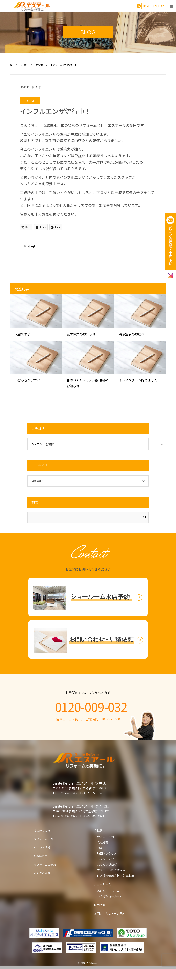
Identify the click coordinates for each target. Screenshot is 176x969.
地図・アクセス (107, 853)
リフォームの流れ (45, 865)
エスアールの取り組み (111, 870)
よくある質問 (42, 873)
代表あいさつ (105, 837)
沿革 (100, 848)
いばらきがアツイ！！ (31, 380)
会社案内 (99, 830)
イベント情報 (42, 847)
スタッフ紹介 (105, 859)
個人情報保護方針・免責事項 (115, 876)
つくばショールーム (110, 896)
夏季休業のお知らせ (81, 334)
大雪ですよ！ (24, 334)
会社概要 (102, 842)
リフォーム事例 (43, 839)
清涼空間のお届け (132, 334)
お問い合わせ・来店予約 (109, 913)
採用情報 (99, 905)
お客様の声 (41, 856)
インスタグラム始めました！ (140, 380)
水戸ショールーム (108, 891)
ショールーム (102, 884)
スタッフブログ (107, 865)
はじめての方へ (43, 830)
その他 (30, 100)
